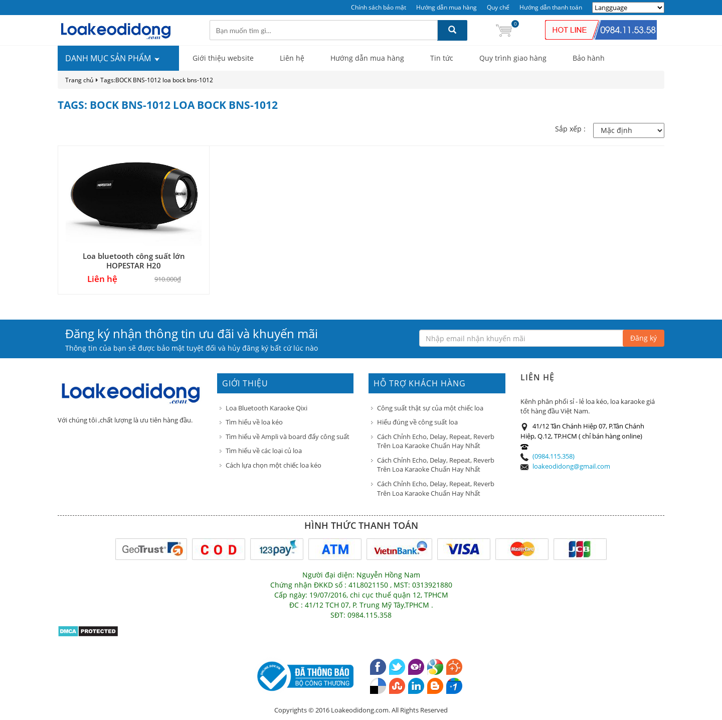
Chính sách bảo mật (378, 7)
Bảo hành (589, 58)
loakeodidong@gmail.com (571, 466)
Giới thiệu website (223, 58)
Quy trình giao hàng (513, 58)
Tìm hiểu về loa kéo (254, 421)
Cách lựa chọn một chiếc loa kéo (273, 465)
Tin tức (441, 58)
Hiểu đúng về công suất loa (417, 421)
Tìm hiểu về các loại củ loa (264, 450)
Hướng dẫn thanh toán (550, 7)
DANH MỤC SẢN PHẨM (112, 58)
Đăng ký (643, 338)
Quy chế (498, 7)
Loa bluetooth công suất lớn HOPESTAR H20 (134, 260)
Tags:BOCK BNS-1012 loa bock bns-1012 (156, 80)
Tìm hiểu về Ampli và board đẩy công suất (287, 436)
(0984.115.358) (553, 456)
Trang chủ (79, 80)
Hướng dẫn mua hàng (446, 7)
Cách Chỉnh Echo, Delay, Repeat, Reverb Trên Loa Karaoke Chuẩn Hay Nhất (435, 441)
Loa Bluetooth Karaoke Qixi (266, 407)
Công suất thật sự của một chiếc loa (430, 407)
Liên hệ (292, 58)
